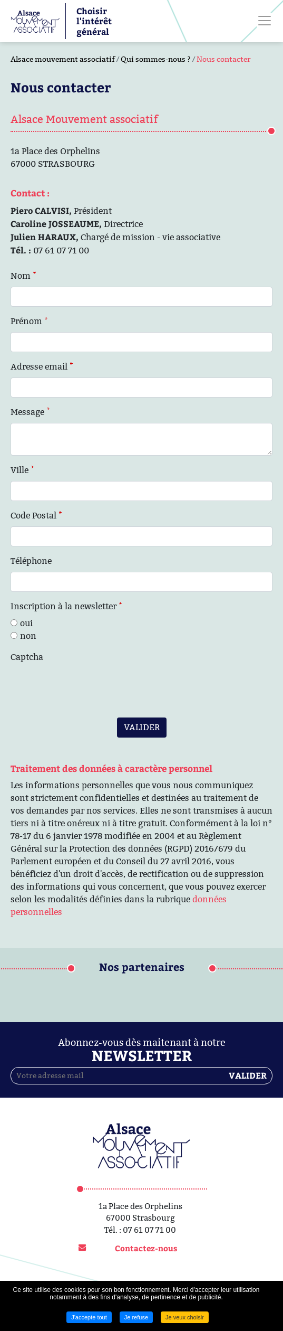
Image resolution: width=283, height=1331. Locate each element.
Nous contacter (224, 59)
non (28, 636)
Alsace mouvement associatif (63, 59)
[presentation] (91, 688)
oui (26, 623)
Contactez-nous (146, 1248)
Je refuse (136, 1317)
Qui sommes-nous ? (156, 59)
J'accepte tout (89, 1317)
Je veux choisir (184, 1317)
